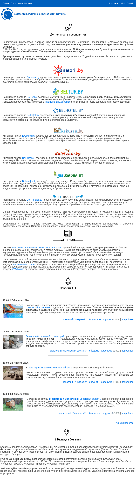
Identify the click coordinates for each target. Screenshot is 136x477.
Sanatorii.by (33, 77)
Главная (6, 3)
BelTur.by (32, 97)
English (122, 3)
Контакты (28, 3)
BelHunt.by (28, 158)
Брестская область (75, 398)
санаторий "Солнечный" (73, 413)
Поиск (13, 3)
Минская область (50, 367)
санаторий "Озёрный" (74, 319)
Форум (20, 3)
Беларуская (113, 3)
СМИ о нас (18, 269)
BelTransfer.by (35, 199)
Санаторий (38, 307)
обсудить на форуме (99, 319)
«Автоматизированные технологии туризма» (36, 247)
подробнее (127, 319)
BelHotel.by (33, 115)
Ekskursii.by (29, 135)
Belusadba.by (29, 181)
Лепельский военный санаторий (45, 336)
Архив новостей (124, 423)
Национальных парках (57, 101)
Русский (130, 3)
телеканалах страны (24, 264)
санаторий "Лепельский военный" (69, 350)
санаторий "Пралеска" (75, 382)
